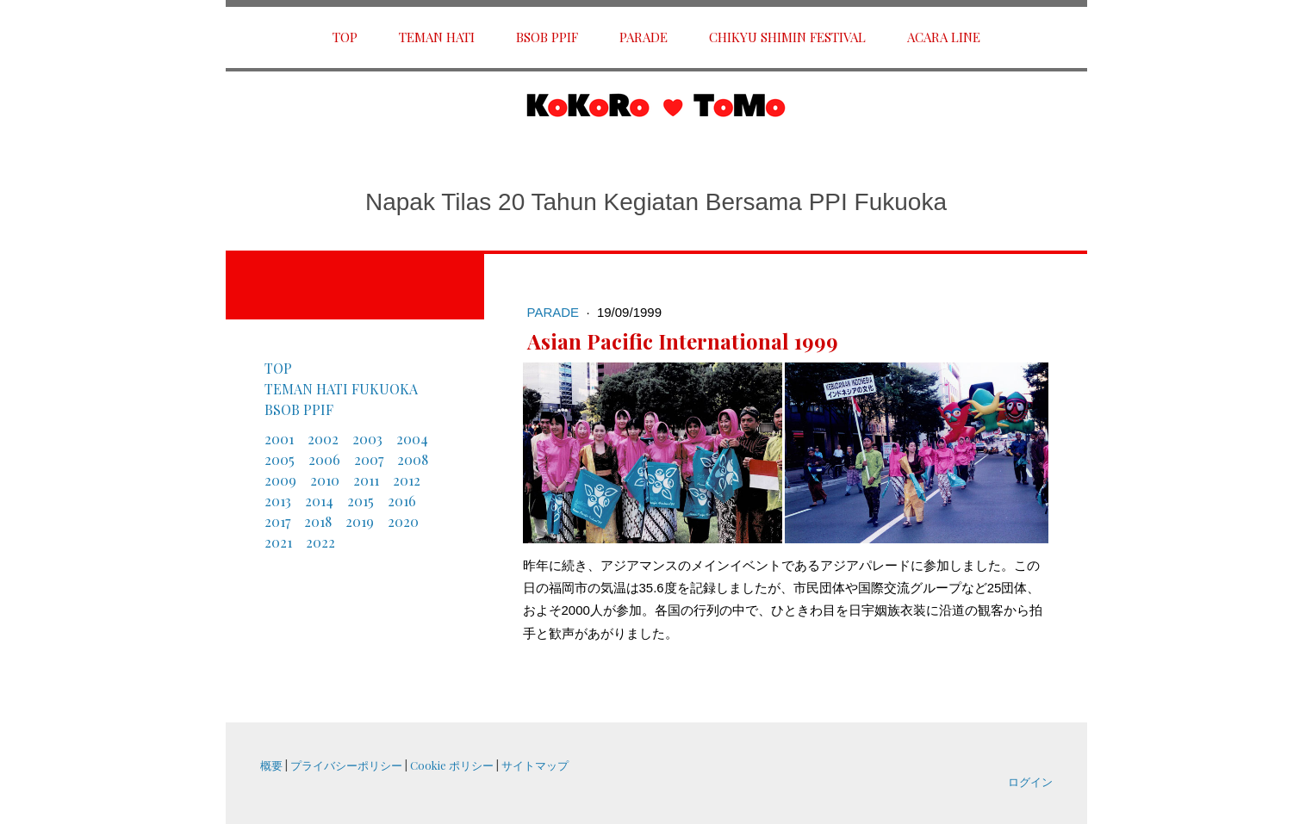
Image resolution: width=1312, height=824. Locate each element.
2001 (279, 439)
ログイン (1030, 781)
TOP (345, 37)
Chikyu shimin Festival (787, 37)
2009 (280, 480)
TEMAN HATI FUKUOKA (341, 389)
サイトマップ (535, 765)
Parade (643, 37)
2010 (324, 480)
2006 (324, 459)
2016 (402, 501)
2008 (412, 459)
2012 (406, 480)
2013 (277, 501)
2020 (403, 521)
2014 (319, 501)
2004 (412, 439)
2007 (368, 459)
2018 (318, 521)
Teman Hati (437, 37)
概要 (271, 765)
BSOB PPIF (547, 37)
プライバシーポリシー (346, 765)
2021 (278, 542)
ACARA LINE (943, 37)
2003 (367, 439)
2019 (359, 521)
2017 (277, 521)
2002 (323, 439)
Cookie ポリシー (452, 765)
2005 (279, 459)
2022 (320, 542)
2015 (360, 501)
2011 (366, 480)
